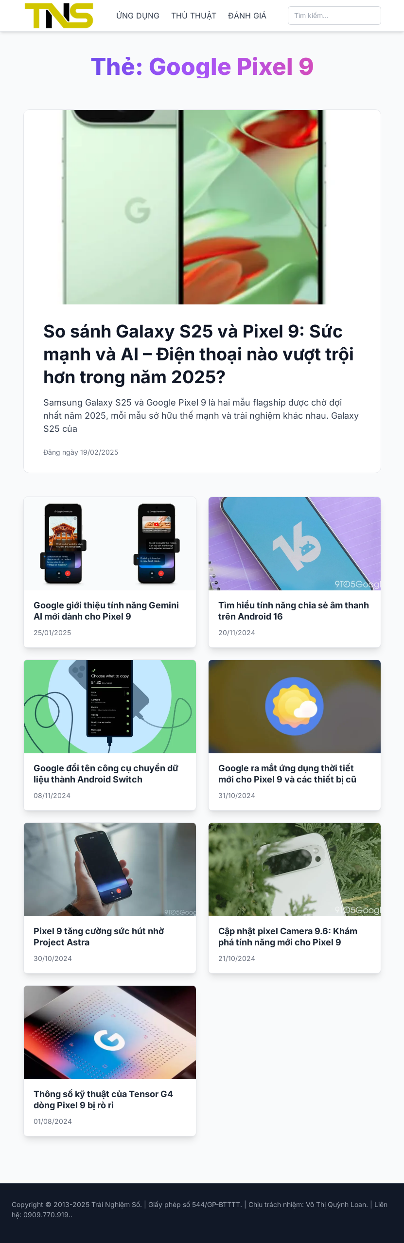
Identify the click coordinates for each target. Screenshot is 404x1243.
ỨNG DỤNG (137, 15)
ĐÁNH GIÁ (247, 15)
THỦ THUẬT (193, 15)
